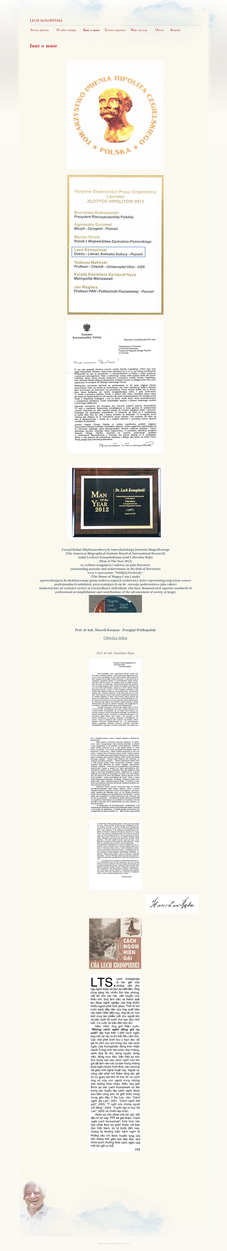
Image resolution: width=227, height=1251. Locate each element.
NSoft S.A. (120, 1243)
